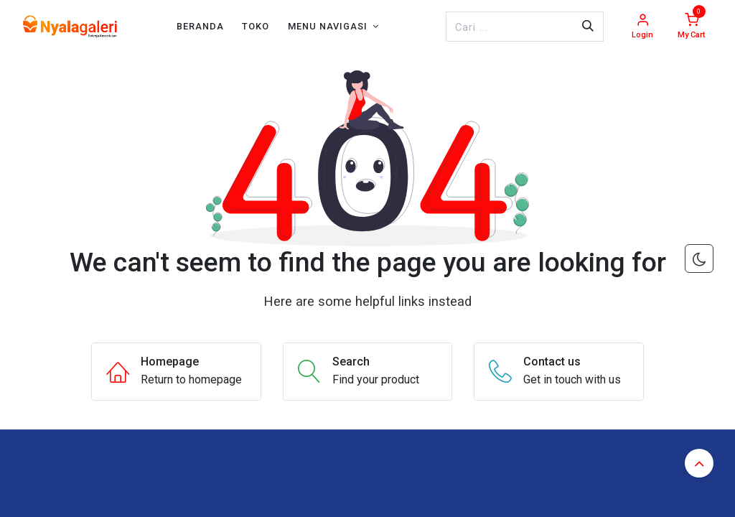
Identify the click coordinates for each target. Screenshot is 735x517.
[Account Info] (642, 27)
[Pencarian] (588, 26)
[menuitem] (200, 26)
